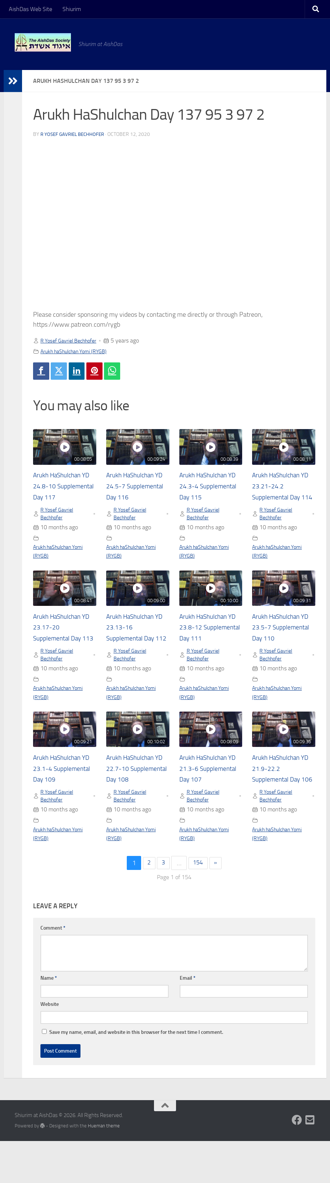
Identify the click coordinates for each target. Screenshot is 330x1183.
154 (198, 905)
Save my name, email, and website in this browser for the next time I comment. (136, 1074)
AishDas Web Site (30, 9)
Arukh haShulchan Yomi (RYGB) (79, 351)
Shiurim (71, 9)
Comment (52, 970)
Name (48, 1020)
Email (188, 1020)
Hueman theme (104, 1167)
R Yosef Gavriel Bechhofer (74, 134)
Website (49, 1046)
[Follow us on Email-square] (310, 1162)
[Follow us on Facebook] (297, 1162)
